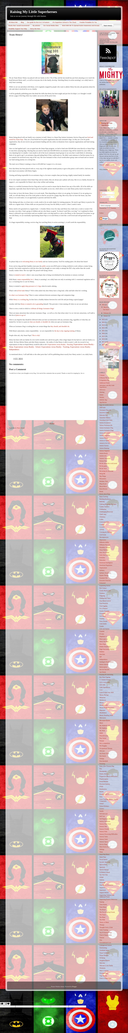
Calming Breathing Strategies (108, 504)
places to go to (20, 315)
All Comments (106, 196)
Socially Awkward (105, 862)
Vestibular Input (104, 950)
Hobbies (102, 652)
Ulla (101, 940)
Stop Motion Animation (106, 885)
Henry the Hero (35, 29)
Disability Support (105, 547)
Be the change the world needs (108, 463)
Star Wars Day (104, 875)
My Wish (102, 730)
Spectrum (102, 867)
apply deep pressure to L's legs (31, 286)
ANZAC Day (103, 400)
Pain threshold (104, 761)
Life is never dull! (105, 682)
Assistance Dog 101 (105, 410)
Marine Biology (104, 695)
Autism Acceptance (105, 423)
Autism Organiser (105, 451)
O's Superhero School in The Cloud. (64, 22)
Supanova (102, 887)
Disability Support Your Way (17, 29)
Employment (103, 568)
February (106, 313)
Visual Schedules (104, 953)
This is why (36, 335)
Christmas (102, 517)
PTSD (101, 786)
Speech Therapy (104, 869)
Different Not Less (105, 545)
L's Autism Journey (105, 679)
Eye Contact (103, 588)
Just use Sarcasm (104, 669)
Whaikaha (102, 968)
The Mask (102, 917)
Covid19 (102, 527)
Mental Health (104, 705)
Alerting (102, 392)
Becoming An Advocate (106, 471)
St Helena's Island (105, 872)
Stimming (102, 882)
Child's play (103, 514)
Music (101, 723)
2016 (103, 344)
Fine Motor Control (105, 601)
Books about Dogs (105, 494)
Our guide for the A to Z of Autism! (38, 22)
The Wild (102, 920)
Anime (101, 395)
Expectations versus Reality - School (27, 347)
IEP (101, 657)
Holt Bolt (102, 654)
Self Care (102, 816)
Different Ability (104, 542)
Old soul (102, 751)
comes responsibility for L (25, 279)
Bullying (102, 501)
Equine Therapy (104, 575)
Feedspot (102, 593)
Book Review (103, 489)
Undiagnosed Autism (106, 945)
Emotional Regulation (106, 565)
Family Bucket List (105, 590)
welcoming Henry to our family (32, 261)
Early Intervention (105, 555)
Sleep (101, 852)
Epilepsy (102, 570)
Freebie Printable (104, 611)
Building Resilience (105, 499)
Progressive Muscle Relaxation (108, 776)
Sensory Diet (103, 826)
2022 (103, 328)
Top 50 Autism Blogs (106, 932)
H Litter (102, 634)
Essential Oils (104, 578)
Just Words (103, 672)
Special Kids (103, 864)
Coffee (101, 519)
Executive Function (105, 580)
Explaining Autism (105, 585)
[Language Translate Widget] (109, 205)
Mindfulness (103, 713)
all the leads (21, 290)
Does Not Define (104, 552)
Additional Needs (105, 383)
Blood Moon (103, 486)
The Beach (103, 909)
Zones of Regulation (105, 978)
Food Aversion (104, 603)
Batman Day (103, 461)
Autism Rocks (104, 453)
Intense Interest (104, 664)
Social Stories (104, 859)
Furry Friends (103, 621)
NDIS (101, 733)
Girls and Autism (104, 629)
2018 (103, 339)
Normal (102, 741)
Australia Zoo (104, 415)
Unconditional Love (105, 942)
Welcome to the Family (106, 965)
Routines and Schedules (106, 794)
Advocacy (102, 389)
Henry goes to (104, 639)
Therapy (102, 925)
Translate (111, 208)
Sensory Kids (103, 831)
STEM (101, 877)
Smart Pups (103, 857)
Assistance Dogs (104, 412)
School (102, 803)
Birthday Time (104, 481)
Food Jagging (103, 606)
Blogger (74, 986)
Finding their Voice (105, 598)
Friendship (103, 613)
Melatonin (102, 697)
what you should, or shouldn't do (39, 322)
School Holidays (104, 806)
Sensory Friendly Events (107, 829)
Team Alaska (103, 904)
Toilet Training (104, 930)
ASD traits (103, 407)
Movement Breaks (105, 720)
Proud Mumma (104, 781)
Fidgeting (102, 596)
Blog (22, 22)
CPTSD (102, 529)
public (44, 266)
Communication (104, 522)
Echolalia (102, 557)
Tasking (102, 902)
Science (102, 808)
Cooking (102, 524)
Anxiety (102, 397)
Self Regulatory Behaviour (107, 819)
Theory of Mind (104, 922)
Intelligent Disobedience (107, 662)
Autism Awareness (105, 433)
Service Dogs (103, 844)
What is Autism (104, 970)
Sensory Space (104, 842)
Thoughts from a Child (106, 927)
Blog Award (103, 484)
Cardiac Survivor (104, 506)
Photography (103, 771)
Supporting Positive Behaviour (108, 899)
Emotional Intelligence (106, 562)
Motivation (103, 718)
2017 (103, 342)
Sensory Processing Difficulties (109, 834)
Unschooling (103, 948)
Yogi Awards (103, 976)
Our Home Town (104, 753)
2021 (103, 330)
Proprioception (104, 779)
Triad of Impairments (106, 935)
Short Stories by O (105, 847)
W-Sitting (102, 958)
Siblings (102, 849)
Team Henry (103, 907)
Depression (103, 540)
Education (102, 560)
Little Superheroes (105, 687)
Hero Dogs (103, 644)
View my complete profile (107, 165)
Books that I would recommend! (19, 25)
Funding (102, 618)
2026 (103, 304)
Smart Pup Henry (105, 854)
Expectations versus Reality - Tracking (55, 347)
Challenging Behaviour (106, 512)
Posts (103, 193)
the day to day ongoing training (64, 331)
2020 (103, 333)
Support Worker (104, 892)
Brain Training (104, 496)
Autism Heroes (104, 438)
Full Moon (103, 616)
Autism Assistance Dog (106, 428)
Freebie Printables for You (88, 22)
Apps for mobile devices (107, 405)
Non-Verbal (103, 738)
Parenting (102, 763)
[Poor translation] (7, 1003)
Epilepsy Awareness (105, 573)
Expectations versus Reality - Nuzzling (60, 344)
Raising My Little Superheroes (33, 12)
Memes (102, 702)
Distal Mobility (104, 550)
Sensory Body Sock (105, 824)
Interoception (103, 667)
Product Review (104, 774)
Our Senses (103, 756)
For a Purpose (104, 608)
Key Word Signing (105, 677)
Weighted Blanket (105, 960)
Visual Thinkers (104, 955)
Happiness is (103, 636)
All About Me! (13, 22)
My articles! (36, 25)
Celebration (103, 509)
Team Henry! (108, 25)
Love (101, 690)
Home (52, 423)
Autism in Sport (104, 440)
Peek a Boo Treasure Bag (107, 766)
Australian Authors (105, 417)
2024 (103, 322)
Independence (104, 659)
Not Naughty (103, 746)
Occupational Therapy (106, 748)
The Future (103, 915)
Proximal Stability (105, 784)
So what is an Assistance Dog (18, 295)
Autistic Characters (105, 458)
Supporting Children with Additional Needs (107, 896)
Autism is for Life (105, 443)
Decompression (104, 537)
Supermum (103, 890)
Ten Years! (106, 309)
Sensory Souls (104, 839)
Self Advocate (104, 814)
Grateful (102, 631)
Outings (102, 758)
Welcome (102, 963)
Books (101, 491)
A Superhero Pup (104, 380)
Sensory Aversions (105, 821)
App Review (103, 402)
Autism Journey (104, 445)
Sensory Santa (104, 836)
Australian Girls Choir (106, 420)
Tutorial (102, 937)
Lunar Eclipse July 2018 (107, 692)
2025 (103, 319)
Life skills (102, 685)
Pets (101, 769)
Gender (102, 626)
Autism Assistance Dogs (107, 430)
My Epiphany (103, 728)
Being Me (102, 473)
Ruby (101, 797)
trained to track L (20, 275)
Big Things (103, 476)
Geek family (103, 624)
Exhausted (103, 583)
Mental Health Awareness (107, 707)
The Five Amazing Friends (107, 912)
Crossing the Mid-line (106, 532)
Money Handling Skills (106, 715)
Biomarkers (103, 478)
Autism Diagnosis (105, 435)
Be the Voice (103, 468)
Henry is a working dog (20, 299)
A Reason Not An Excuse (107, 378)
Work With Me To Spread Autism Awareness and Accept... (81, 25)
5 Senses (102, 375)
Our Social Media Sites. (51, 25)
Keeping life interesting (106, 674)
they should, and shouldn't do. (60, 326)
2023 (103, 325)
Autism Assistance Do (106, 425)
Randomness (103, 789)
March (106, 307)
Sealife (102, 811)
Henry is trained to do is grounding (32, 304)
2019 (103, 336)
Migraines (102, 710)
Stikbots (102, 880)
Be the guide (103, 466)
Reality (102, 791)
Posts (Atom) (20, 428)
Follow (102, 213)
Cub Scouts (103, 535)
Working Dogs (104, 973)
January (106, 316)
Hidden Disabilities (105, 646)
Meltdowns (103, 700)
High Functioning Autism (107, 649)
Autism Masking (104, 448)
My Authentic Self (105, 725)
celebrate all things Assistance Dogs (42, 308)
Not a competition (105, 743)
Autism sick (103, 456)
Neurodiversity (104, 736)
